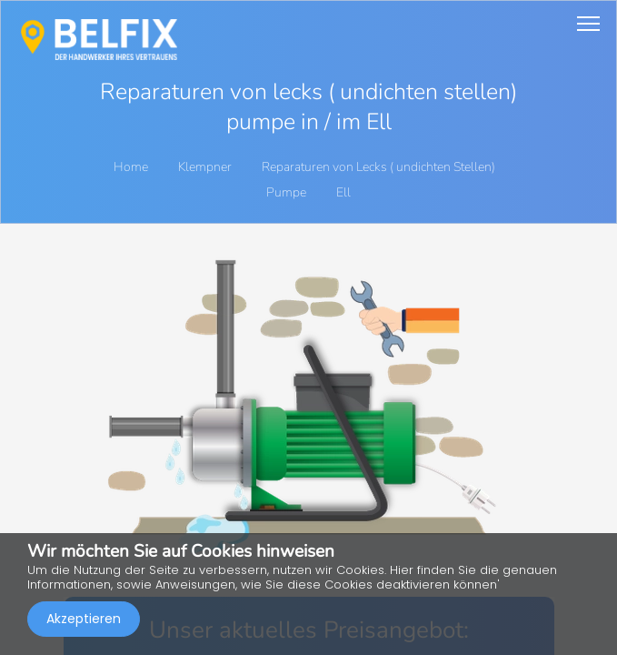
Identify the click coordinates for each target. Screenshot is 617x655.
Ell (343, 192)
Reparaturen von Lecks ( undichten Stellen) (380, 167)
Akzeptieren (83, 619)
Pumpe (287, 192)
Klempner (206, 167)
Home (131, 167)
